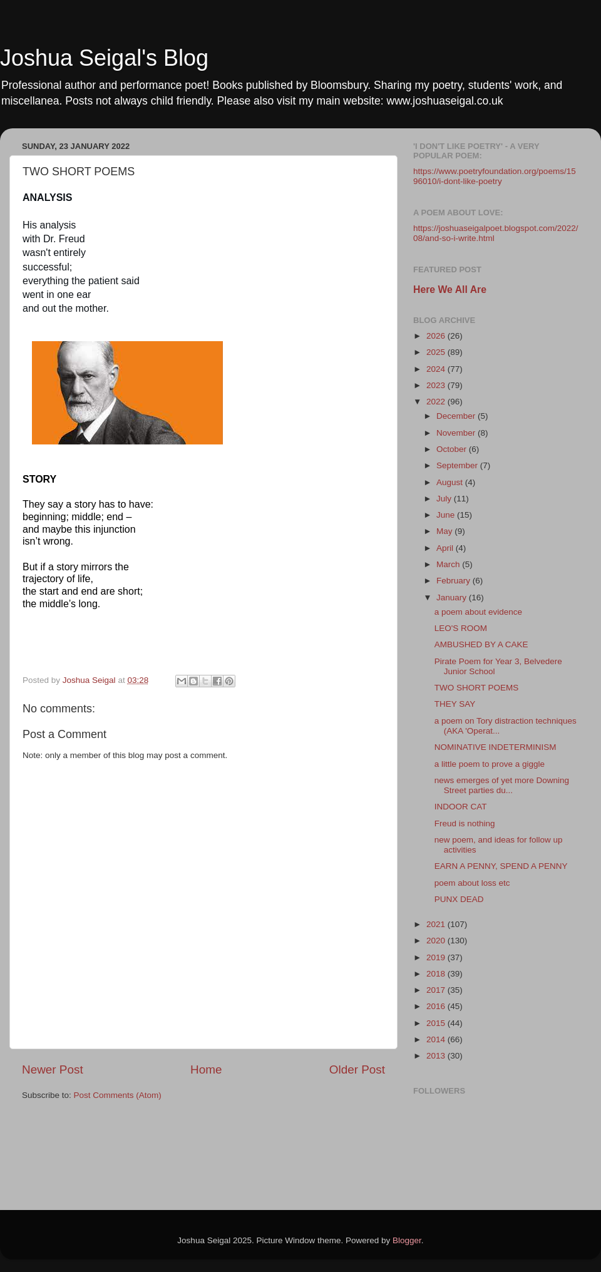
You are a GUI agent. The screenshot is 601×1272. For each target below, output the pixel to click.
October (452, 449)
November (457, 433)
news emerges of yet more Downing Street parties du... (501, 785)
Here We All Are (449, 289)
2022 (437, 401)
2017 (437, 990)
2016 (437, 1006)
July (445, 498)
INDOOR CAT (460, 806)
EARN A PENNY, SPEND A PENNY (501, 866)
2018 (437, 973)
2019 (437, 957)
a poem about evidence (478, 612)
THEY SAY (455, 704)
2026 (437, 336)
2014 (437, 1039)
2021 (437, 924)
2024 (437, 369)
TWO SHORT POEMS (476, 687)
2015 (437, 1023)
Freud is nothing (464, 823)
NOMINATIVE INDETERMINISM (495, 747)
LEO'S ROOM (460, 628)
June (446, 515)
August (450, 482)
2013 (437, 1055)
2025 (437, 352)
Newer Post (52, 1069)
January (452, 597)
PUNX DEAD (459, 899)
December (457, 416)
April (446, 548)
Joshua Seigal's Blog (104, 58)
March (449, 564)
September (458, 465)
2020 (437, 940)
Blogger (407, 1240)
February (454, 580)
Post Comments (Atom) (118, 1095)
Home (206, 1069)
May (445, 531)
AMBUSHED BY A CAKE (481, 644)
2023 (437, 385)
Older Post (357, 1069)
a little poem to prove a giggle (489, 764)
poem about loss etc (472, 883)
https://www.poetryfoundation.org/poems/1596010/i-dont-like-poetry (494, 176)
